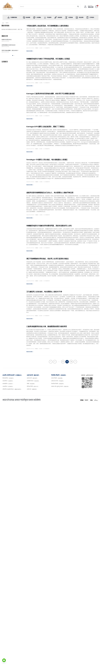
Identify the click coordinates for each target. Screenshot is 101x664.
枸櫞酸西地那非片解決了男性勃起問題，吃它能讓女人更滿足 (48, 59)
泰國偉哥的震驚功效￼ (7, 39)
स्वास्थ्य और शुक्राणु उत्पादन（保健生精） (60, 386)
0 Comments (47, 48)
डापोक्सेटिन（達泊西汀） (8, 383)
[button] (12, 55)
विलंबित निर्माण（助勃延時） (57, 383)
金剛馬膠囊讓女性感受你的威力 (9, 45)
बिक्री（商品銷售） (31, 383)
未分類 (41, 48)
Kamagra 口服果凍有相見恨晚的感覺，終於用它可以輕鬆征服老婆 (50, 93)
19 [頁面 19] (71, 362)
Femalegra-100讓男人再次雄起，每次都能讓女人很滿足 (47, 159)
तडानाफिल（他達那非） (8, 381)
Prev (50, 361)
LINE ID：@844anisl (87, 375)
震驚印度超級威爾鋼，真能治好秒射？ (10, 50)
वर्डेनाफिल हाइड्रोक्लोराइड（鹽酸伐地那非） (12, 389)
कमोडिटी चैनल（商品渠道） (33, 381)
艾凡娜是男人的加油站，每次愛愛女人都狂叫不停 (44, 291)
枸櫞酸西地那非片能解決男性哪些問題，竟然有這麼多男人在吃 (49, 225)
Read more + (29, 51)
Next (75, 361)
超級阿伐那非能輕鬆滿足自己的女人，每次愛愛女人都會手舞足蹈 (49, 192)
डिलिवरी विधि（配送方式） (33, 386)
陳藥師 (36, 48)
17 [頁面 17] (63, 362)
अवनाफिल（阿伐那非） (8, 386)
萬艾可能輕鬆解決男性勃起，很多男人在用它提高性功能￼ (47, 258)
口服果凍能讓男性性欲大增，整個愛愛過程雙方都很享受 (46, 326)
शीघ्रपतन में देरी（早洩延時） (57, 381)
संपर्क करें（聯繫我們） (32, 389)
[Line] (4, 660)
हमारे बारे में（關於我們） (32, 378)
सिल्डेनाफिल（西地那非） (8, 378)
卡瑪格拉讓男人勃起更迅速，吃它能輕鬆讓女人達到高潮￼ (47, 26)
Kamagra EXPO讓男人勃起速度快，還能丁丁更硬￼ (45, 126)
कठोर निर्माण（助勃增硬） (57, 378)
